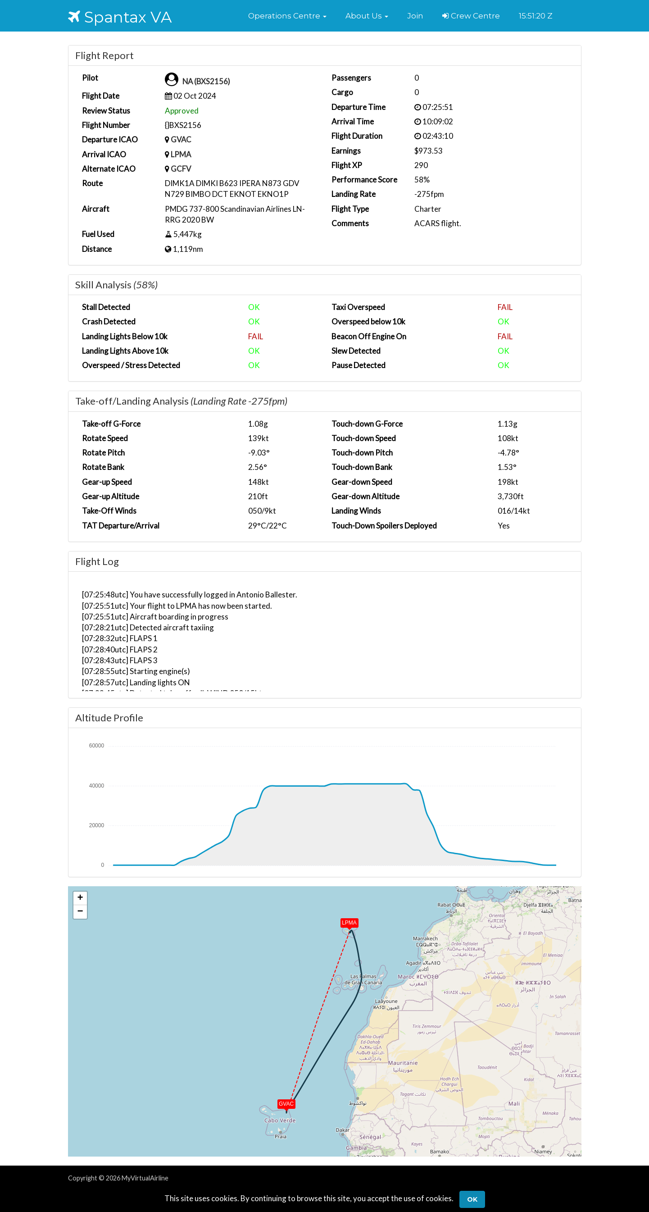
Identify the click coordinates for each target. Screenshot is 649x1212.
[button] (287, 16)
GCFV (181, 168)
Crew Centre (471, 15)
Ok (472, 1199)
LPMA (181, 154)
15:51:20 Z (536, 15)
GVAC (181, 139)
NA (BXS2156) (207, 81)
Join (415, 15)
